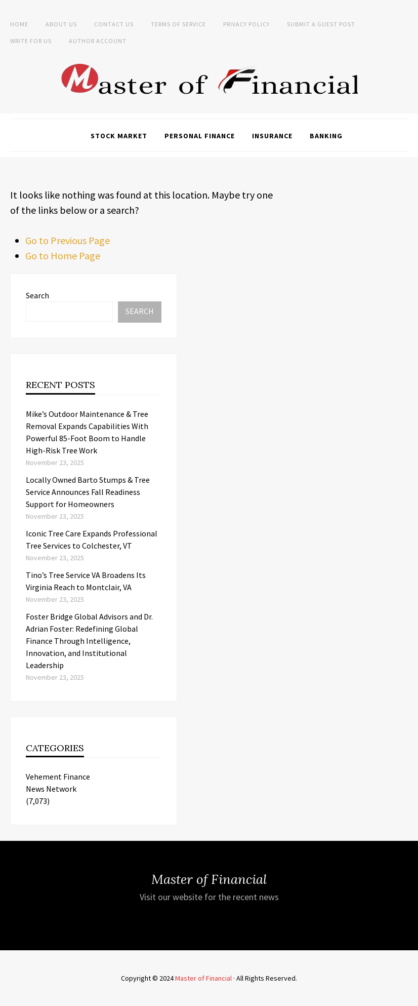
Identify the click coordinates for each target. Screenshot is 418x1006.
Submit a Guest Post (321, 24)
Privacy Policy (246, 24)
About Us (61, 24)
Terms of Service (178, 24)
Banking (326, 135)
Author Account (98, 41)
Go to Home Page (62, 255)
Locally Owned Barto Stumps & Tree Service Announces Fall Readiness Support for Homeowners (88, 492)
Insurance (272, 135)
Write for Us (31, 41)
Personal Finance (199, 135)
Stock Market (119, 135)
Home (19, 24)
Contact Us (114, 24)
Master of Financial (203, 978)
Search (37, 295)
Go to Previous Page (67, 240)
